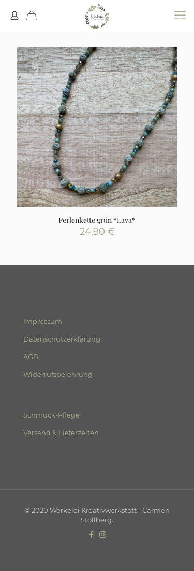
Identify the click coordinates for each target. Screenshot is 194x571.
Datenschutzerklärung (61, 339)
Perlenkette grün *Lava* (97, 220)
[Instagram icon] (103, 534)
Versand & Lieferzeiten (61, 432)
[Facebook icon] (92, 534)
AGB (30, 356)
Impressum (42, 321)
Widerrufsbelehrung (58, 374)
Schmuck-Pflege (51, 415)
